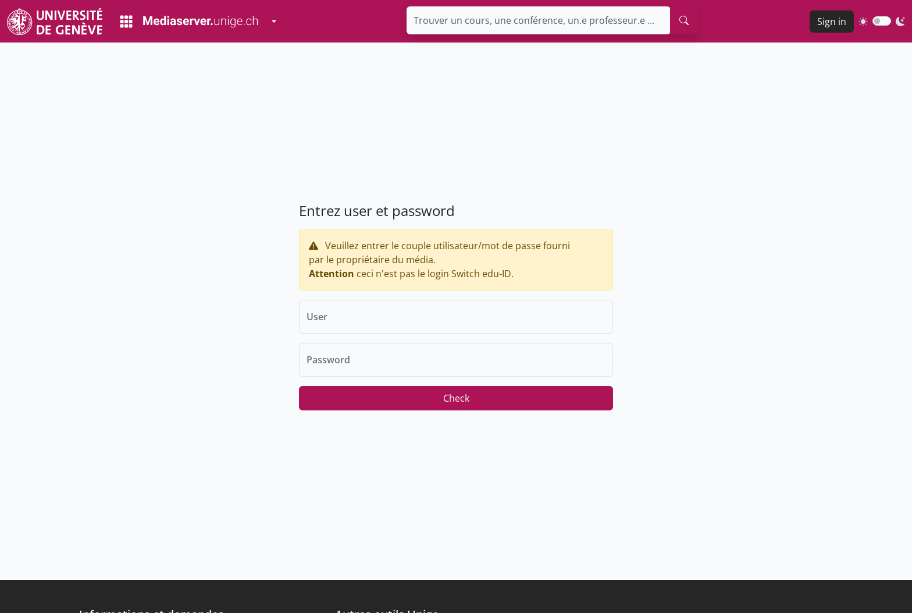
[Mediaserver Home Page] (189, 21)
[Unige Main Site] (54, 21)
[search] (684, 20)
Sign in (831, 21)
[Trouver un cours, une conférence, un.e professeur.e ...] (539, 20)
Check (456, 398)
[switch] (881, 21)
